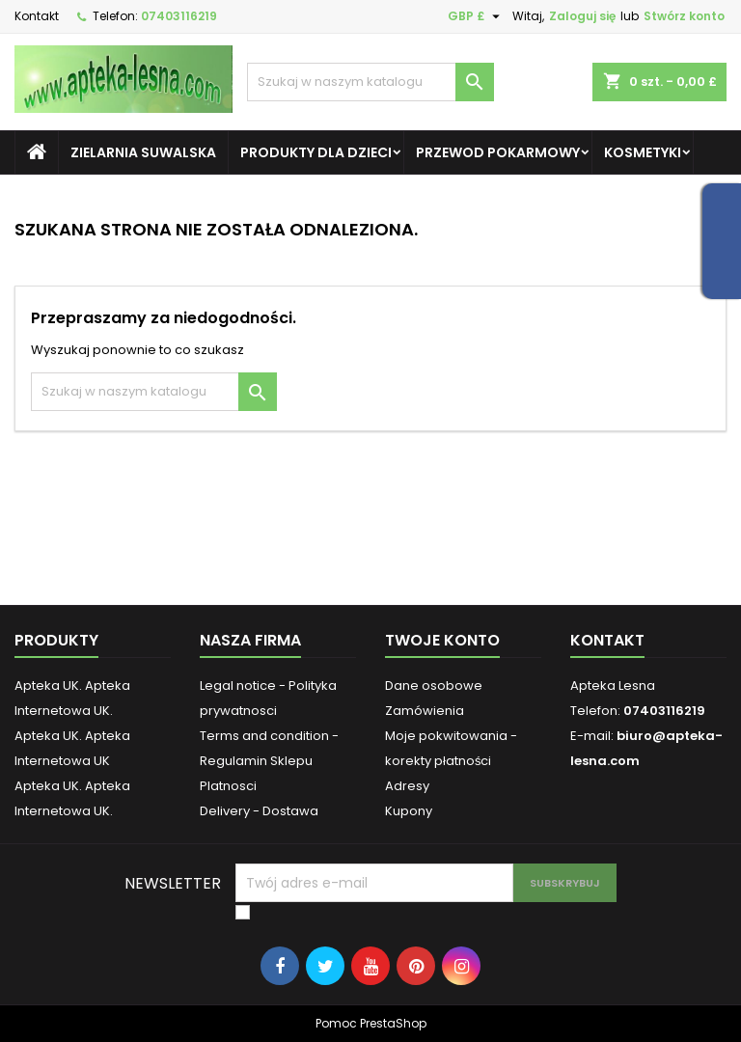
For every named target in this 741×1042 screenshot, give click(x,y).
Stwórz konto (684, 16)
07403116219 (179, 16)
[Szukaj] (370, 82)
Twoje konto (442, 640)
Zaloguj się (582, 16)
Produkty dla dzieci (316, 152)
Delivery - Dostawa (259, 811)
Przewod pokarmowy (498, 152)
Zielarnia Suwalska (143, 152)
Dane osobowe (433, 685)
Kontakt (36, 16)
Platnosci (228, 786)
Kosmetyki (642, 152)
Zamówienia (424, 710)
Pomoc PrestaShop (371, 1023)
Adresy (407, 786)
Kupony (408, 811)
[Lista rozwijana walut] (476, 16)
